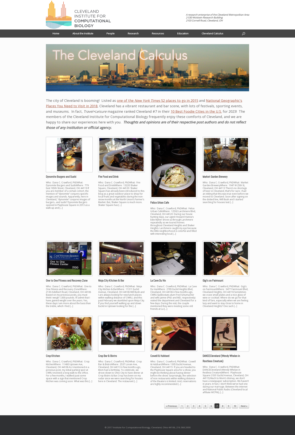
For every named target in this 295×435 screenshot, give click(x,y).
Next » (244, 406)
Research (133, 33)
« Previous (171, 406)
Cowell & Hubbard (159, 356)
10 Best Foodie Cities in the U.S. (196, 111)
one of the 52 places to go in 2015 (157, 100)
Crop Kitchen (53, 356)
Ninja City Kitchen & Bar (111, 280)
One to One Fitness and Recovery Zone (66, 280)
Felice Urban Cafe (159, 202)
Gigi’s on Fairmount (213, 280)
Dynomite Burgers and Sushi (61, 176)
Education (183, 33)
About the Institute (82, 33)
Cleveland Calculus (212, 33)
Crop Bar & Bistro (107, 356)
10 (235, 406)
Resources (158, 33)
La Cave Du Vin (158, 280)
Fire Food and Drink (108, 176)
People (110, 33)
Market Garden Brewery (215, 176)
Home (55, 33)
